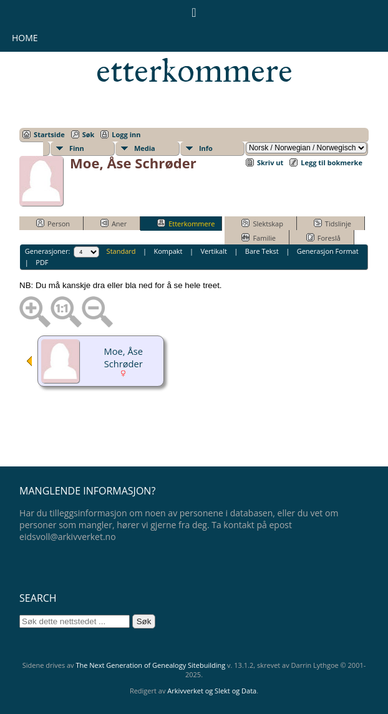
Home (25, 38)
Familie (258, 238)
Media (144, 148)
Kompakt (167, 251)
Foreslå (323, 238)
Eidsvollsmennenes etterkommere (194, 53)
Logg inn (126, 134)
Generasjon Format (328, 251)
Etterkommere (186, 223)
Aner (113, 223)
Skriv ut (270, 162)
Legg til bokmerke (331, 162)
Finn (76, 148)
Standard (121, 251)
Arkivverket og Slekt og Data (211, 690)
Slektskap (262, 223)
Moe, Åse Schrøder (123, 357)
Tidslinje (332, 223)
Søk (88, 134)
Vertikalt (213, 251)
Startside (49, 134)
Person (53, 223)
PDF (42, 262)
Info (206, 148)
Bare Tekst (262, 251)
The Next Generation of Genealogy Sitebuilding (150, 665)
